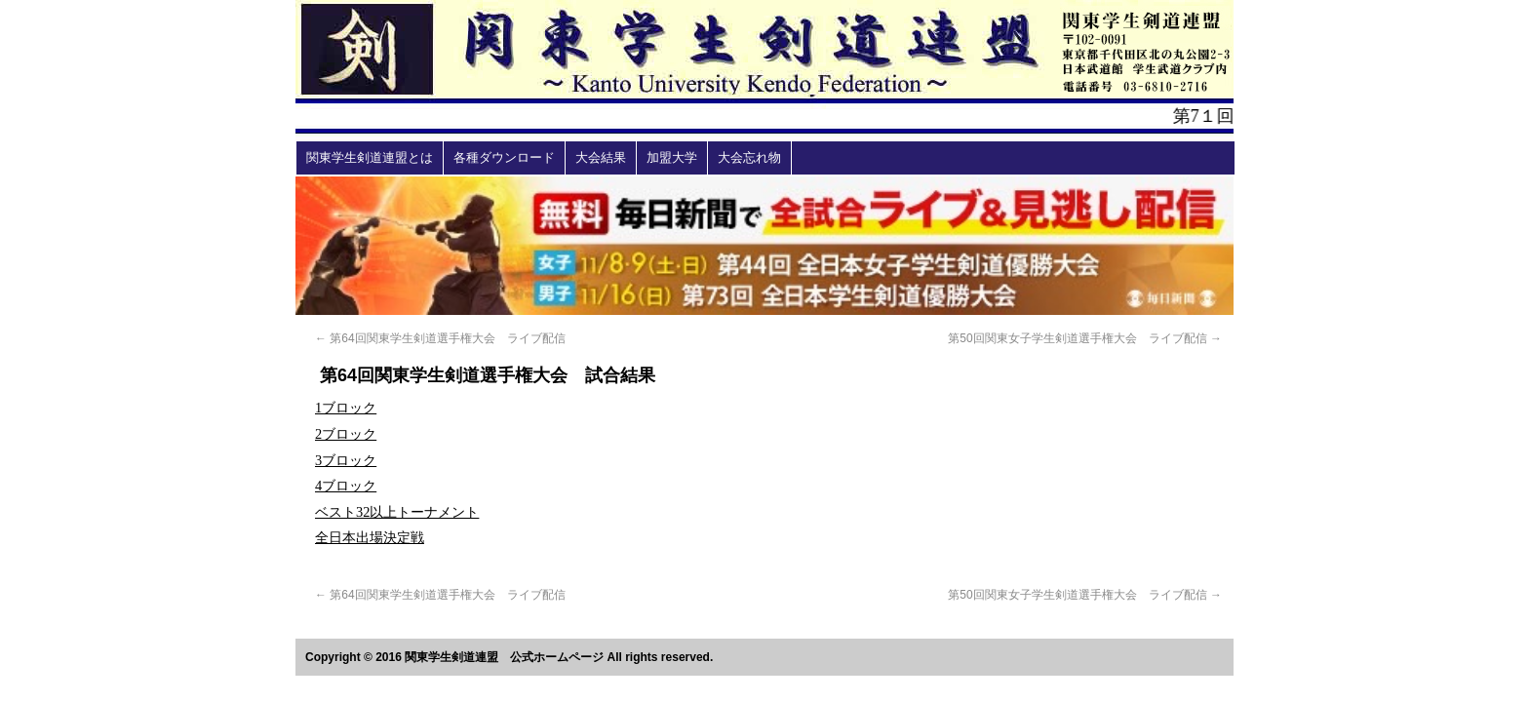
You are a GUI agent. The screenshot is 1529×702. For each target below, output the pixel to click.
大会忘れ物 (749, 157)
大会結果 (600, 157)
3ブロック (345, 460)
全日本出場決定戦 (369, 537)
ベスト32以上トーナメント (397, 512)
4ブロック (345, 485)
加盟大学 (672, 157)
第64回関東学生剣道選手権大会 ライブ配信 (440, 338)
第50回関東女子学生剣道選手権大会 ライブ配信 (1085, 338)
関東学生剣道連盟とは (369, 157)
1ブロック (345, 407)
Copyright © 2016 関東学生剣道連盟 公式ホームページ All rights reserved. (509, 657)
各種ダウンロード (504, 157)
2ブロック (345, 434)
